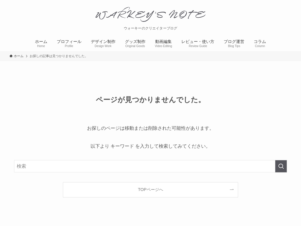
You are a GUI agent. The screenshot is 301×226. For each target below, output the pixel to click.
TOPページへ (150, 189)
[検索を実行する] (281, 166)
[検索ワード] (150, 166)
